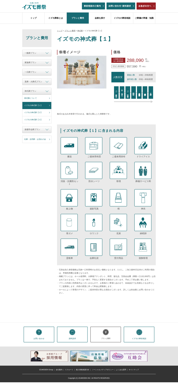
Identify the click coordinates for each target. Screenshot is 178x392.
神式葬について (30, 98)
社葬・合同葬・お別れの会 (35, 139)
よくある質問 (121, 370)
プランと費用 (77, 18)
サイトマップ (134, 370)
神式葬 (80, 31)
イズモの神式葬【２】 (33, 112)
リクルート (69, 370)
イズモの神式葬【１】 (33, 105)
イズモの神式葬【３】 (33, 120)
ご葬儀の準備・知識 (144, 18)
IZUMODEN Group (46, 370)
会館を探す (100, 18)
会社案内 (59, 370)
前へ (27, 356)
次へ (151, 356)
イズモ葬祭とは (55, 18)
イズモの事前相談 (122, 18)
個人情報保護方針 (82, 370)
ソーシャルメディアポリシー (103, 370)
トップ (33, 18)
